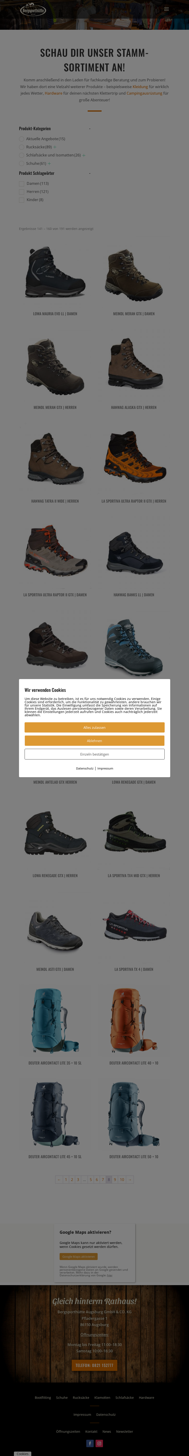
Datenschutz (84, 768)
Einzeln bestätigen (94, 754)
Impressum (105, 768)
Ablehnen (94, 740)
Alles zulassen (94, 727)
